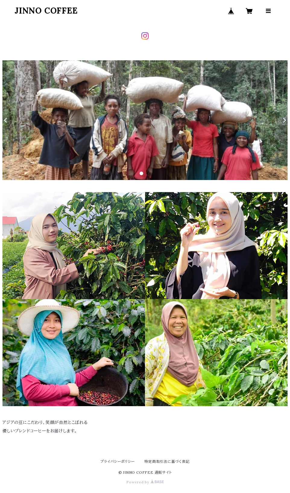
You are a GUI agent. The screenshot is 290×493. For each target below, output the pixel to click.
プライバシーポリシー (117, 461)
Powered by (145, 482)
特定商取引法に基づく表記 (167, 461)
